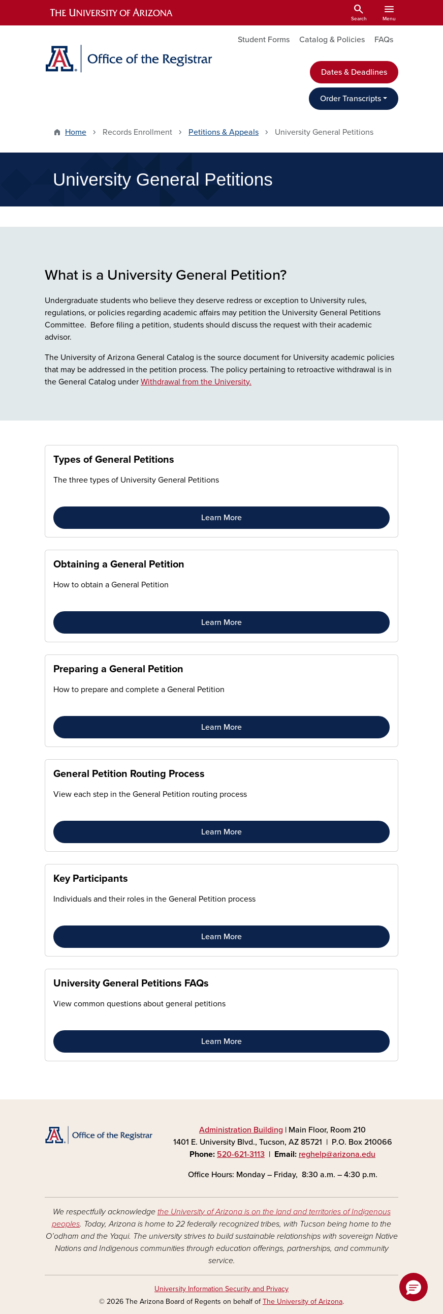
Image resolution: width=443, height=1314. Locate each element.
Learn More (221, 518)
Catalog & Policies (332, 40)
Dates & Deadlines (354, 72)
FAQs (383, 40)
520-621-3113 (241, 1154)
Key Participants (90, 879)
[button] (413, 1287)
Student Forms (264, 40)
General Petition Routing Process (129, 774)
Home (75, 132)
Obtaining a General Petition (118, 564)
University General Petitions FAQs (131, 983)
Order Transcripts (350, 99)
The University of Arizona (302, 1301)
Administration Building (241, 1130)
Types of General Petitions (113, 460)
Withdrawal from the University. (196, 382)
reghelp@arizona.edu (337, 1154)
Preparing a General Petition (118, 669)
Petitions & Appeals (223, 132)
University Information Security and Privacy (221, 1289)
